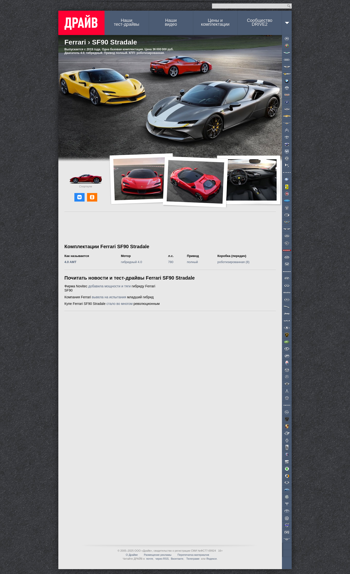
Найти (289, 6)
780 (171, 262)
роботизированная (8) (233, 262)
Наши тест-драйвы (126, 22)
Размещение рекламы (157, 554)
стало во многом (119, 304)
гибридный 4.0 (131, 262)
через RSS (162, 558)
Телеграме (193, 558)
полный (192, 262)
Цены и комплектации (215, 22)
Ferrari (75, 42)
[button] (79, 197)
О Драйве (132, 554)
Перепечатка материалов (193, 554)
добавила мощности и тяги (109, 286)
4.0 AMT (70, 262)
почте (149, 558)
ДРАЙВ (81, 23)
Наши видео (171, 22)
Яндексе (211, 558)
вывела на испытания (109, 297)
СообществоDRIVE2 (259, 22)
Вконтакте (177, 558)
